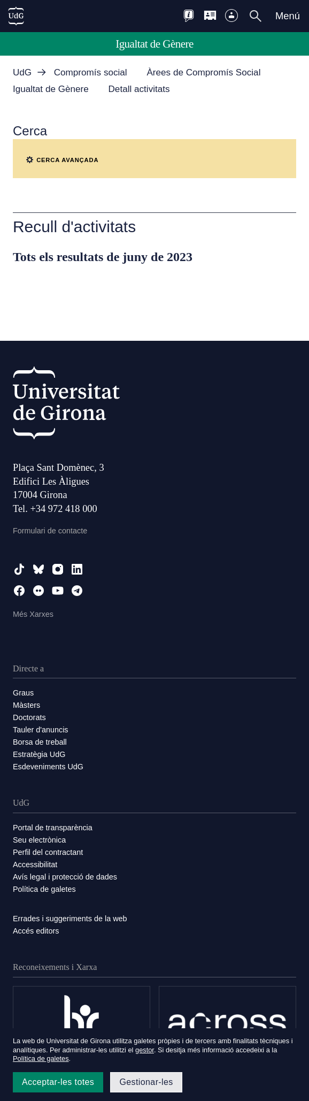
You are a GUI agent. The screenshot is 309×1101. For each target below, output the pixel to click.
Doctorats (29, 717)
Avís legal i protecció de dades (65, 877)
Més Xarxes (33, 614)
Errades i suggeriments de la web (70, 918)
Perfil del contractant (48, 852)
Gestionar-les (146, 1082)
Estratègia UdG (39, 754)
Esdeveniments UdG (48, 766)
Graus (23, 693)
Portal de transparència (52, 827)
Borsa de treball (40, 742)
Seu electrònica (39, 840)
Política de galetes (44, 889)
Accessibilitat (35, 864)
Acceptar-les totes (58, 1082)
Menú (287, 15)
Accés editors (36, 931)
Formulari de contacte (50, 530)
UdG (22, 72)
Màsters (26, 705)
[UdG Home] (16, 16)
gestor (144, 1050)
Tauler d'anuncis (40, 729)
